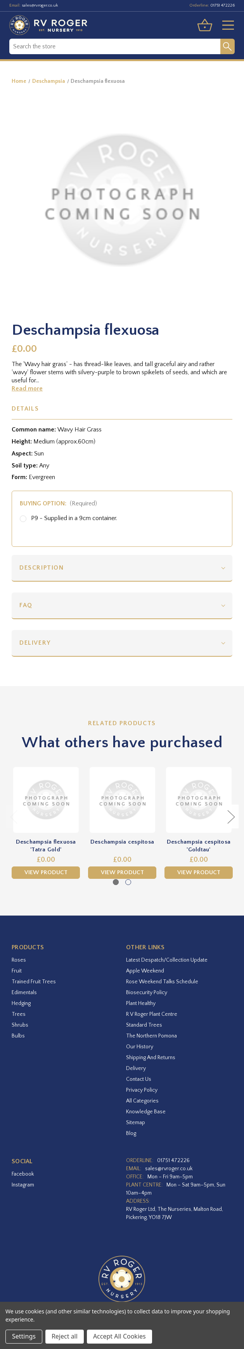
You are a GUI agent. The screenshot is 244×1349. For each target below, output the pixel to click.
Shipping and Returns (150, 1058)
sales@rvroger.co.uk (40, 5)
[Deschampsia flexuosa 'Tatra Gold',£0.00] (46, 800)
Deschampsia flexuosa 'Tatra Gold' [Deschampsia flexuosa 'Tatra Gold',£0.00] (46, 846)
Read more (27, 388)
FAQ (26, 605)
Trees (19, 1014)
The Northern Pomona (151, 1036)
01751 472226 (222, 5)
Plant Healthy (141, 1003)
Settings (24, 1336)
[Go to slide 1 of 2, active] (116, 882)
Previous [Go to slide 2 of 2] (13, 816)
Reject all (65, 1336)
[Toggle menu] (225, 25)
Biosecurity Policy (146, 992)
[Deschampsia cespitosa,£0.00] (122, 800)
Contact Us (138, 1079)
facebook (23, 1174)
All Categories (142, 1101)
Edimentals (24, 992)
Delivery (35, 642)
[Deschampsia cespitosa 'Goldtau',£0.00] (199, 800)
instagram (23, 1185)
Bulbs (18, 1036)
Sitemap (135, 1123)
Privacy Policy (141, 1090)
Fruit (17, 971)
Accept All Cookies (119, 1336)
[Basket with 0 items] (205, 25)
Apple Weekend (145, 971)
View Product (45, 872)
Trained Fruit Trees (34, 982)
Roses (19, 960)
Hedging (21, 1003)
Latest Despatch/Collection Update (167, 960)
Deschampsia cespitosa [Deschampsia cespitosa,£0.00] (122, 842)
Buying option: (58, 503)
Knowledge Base (146, 1112)
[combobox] (114, 46)
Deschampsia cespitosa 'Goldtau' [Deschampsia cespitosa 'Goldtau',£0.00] (198, 846)
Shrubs (20, 1025)
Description (41, 567)
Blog (131, 1133)
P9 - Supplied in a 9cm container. (74, 518)
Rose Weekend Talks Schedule (162, 982)
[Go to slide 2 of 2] (128, 882)
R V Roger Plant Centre (151, 1014)
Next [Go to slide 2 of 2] (231, 816)
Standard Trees (144, 1025)
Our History (139, 1047)
